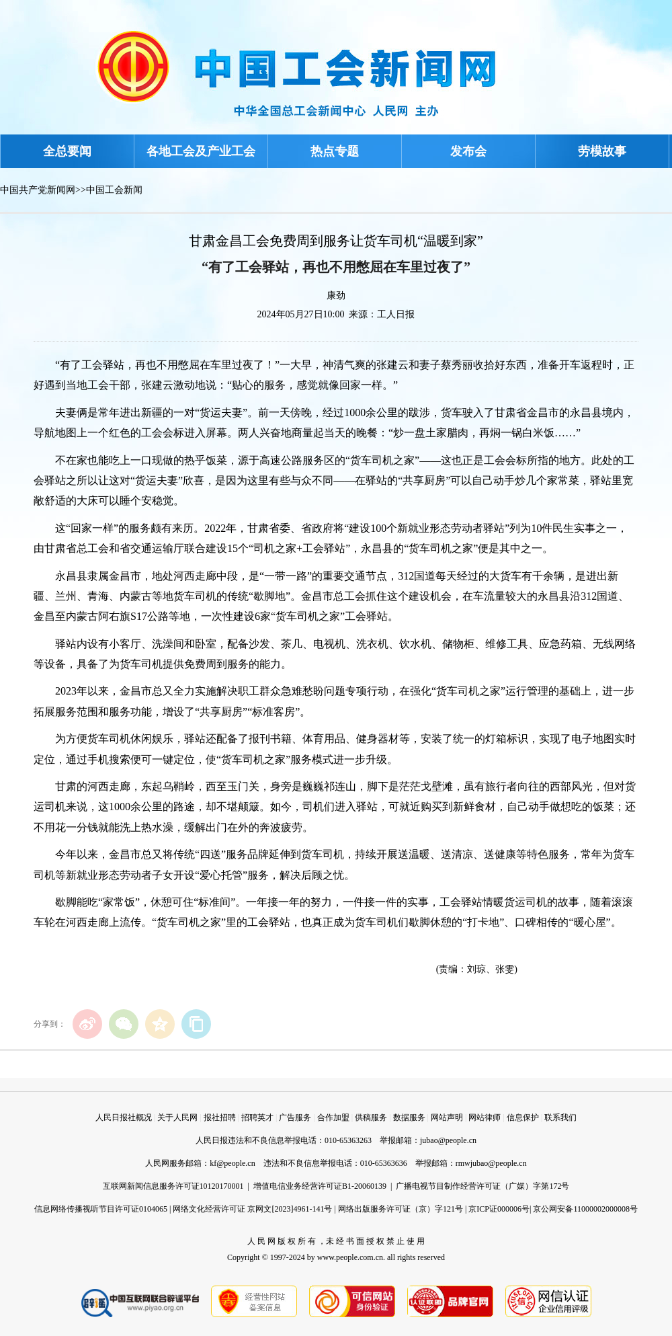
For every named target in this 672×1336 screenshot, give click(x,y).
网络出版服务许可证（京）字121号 (400, 1209)
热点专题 (334, 151)
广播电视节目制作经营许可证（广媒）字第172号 (482, 1186)
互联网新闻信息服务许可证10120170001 (173, 1186)
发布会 (468, 151)
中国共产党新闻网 (37, 190)
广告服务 (295, 1117)
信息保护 (523, 1117)
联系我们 (560, 1117)
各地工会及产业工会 (200, 151)
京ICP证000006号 (499, 1209)
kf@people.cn (232, 1163)
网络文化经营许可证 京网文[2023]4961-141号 (252, 1209)
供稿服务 (371, 1117)
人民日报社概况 (123, 1117)
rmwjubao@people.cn (491, 1163)
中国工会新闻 (114, 190)
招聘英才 (257, 1117)
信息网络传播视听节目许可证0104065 (100, 1209)
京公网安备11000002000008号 (585, 1209)
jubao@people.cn (448, 1140)
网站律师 (484, 1117)
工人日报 (396, 314)
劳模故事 (602, 151)
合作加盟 (333, 1117)
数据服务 (409, 1117)
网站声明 (447, 1117)
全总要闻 (67, 151)
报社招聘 (220, 1117)
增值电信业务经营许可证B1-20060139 (319, 1186)
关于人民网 (177, 1117)
